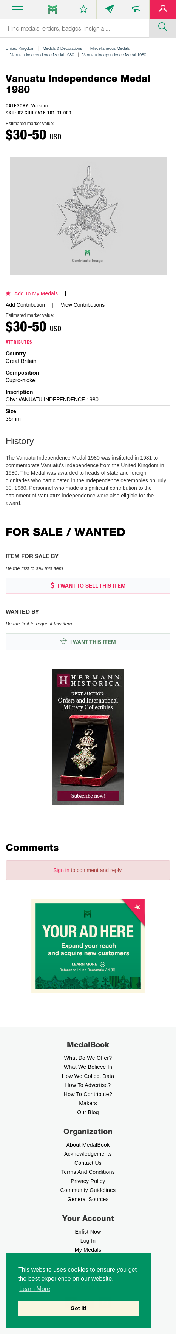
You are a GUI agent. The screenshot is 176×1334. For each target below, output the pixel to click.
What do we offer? (88, 1058)
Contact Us (88, 1163)
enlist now (88, 1232)
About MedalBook (88, 1145)
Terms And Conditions (88, 1172)
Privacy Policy (88, 1181)
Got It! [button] (78, 1308)
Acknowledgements (88, 1154)
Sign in (61, 870)
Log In (88, 1241)
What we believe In (88, 1067)
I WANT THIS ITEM (88, 641)
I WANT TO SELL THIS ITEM (88, 585)
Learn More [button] (34, 1289)
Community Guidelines (88, 1190)
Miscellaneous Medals (110, 48)
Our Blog (88, 1112)
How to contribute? (88, 1094)
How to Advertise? (88, 1085)
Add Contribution (25, 305)
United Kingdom (20, 48)
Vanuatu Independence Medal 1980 (42, 54)
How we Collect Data (88, 1076)
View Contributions (83, 305)
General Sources (88, 1199)
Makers (88, 1103)
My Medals (88, 1250)
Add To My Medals (32, 293)
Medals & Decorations (62, 48)
